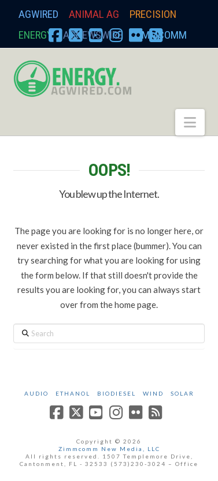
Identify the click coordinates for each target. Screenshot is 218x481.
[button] (190, 122)
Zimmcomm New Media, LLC (109, 448)
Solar (182, 393)
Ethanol (73, 393)
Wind (153, 393)
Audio (36, 393)
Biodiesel (116, 393)
